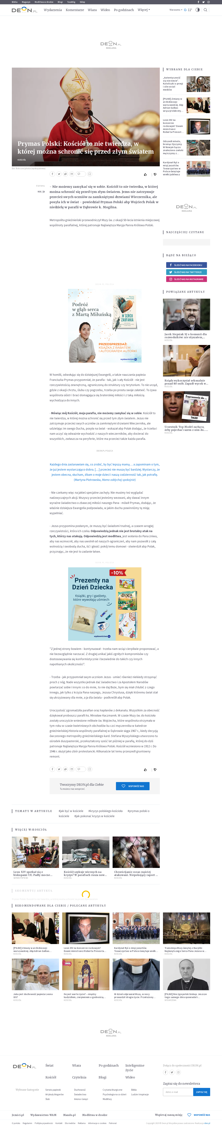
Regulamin (27, 1123)
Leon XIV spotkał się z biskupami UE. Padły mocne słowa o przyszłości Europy (31, 875)
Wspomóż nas (133, 786)
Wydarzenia (53, 10)
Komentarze (75, 10)
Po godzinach (124, 10)
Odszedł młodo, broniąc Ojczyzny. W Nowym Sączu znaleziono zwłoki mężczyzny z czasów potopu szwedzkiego (173, 150)
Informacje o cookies (97, 1123)
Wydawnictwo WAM (43, 1115)
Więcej (142, 10)
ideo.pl (207, 1123)
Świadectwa (80, 1094)
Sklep (82, 2)
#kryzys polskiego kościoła (105, 811)
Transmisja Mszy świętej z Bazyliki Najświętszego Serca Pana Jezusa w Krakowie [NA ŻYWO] (184, 951)
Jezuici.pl (18, 1115)
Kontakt (59, 1123)
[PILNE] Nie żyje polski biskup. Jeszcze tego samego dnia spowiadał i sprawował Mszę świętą (186, 997)
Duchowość (80, 1089)
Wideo (105, 10)
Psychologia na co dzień (114, 1094)
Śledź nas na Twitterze (185, 272)
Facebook (198, 2)
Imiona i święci (81, 1099)
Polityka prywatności (44, 1123)
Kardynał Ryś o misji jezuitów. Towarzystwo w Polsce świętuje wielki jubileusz (171, 168)
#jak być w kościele (71, 811)
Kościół (22, 159)
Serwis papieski (53, 1089)
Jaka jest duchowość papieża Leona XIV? (33, 996)
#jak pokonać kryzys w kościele (94, 816)
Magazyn (26, 2)
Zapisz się (201, 1092)
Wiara (92, 10)
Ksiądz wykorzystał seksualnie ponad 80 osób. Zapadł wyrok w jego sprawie (185, 383)
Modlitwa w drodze (44, 2)
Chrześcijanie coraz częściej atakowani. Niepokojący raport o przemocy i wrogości (135, 875)
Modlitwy (107, 1099)
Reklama (82, 1123)
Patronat (113, 1123)
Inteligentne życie (134, 1068)
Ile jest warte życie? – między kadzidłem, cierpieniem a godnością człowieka (83, 997)
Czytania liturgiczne (112, 1089)
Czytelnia (79, 1077)
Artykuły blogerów (54, 1094)
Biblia (14, 2)
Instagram (208, 2)
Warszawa (175, 10)
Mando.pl (69, 1115)
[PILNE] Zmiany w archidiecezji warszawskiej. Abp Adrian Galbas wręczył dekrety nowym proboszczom (173, 107)
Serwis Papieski (20, 878)
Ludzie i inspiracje (140, 1094)
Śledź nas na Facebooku (185, 265)
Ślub (47, 1099)
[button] (197, 9)
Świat (49, 1065)
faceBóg (71, 2)
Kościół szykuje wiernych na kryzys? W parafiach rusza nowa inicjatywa (85, 875)
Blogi (60, 2)
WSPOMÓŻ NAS (198, 1114)
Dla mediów (70, 1123)
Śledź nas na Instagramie (186, 279)
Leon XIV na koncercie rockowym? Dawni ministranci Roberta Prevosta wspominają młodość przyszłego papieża (173, 131)
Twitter (203, 2)
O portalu (16, 1123)
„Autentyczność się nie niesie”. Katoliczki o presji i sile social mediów (173, 83)
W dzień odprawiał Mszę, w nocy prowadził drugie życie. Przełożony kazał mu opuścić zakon (133, 997)
